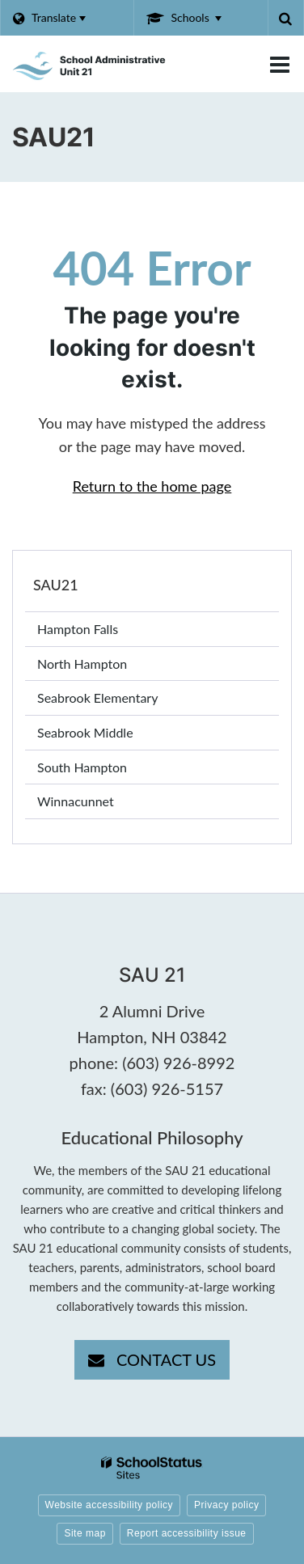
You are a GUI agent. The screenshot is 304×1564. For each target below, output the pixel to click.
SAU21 (55, 585)
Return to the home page (152, 486)
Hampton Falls (101, 632)
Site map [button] (84, 1533)
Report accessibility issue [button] (187, 1533)
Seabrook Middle (108, 735)
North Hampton (106, 667)
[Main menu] (279, 64)
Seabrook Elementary (121, 701)
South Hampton (106, 770)
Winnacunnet (99, 804)
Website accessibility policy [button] (109, 1505)
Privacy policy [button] (226, 1505)
